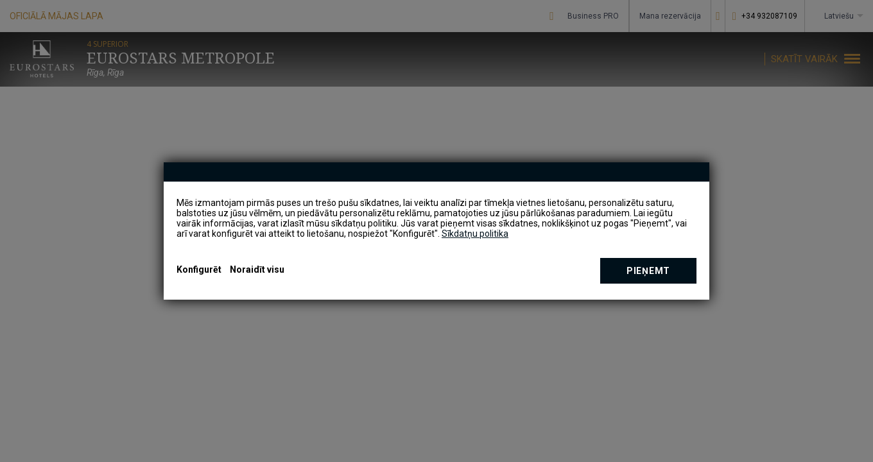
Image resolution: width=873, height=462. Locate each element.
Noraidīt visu (257, 269)
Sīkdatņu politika (475, 233)
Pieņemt (648, 271)
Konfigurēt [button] (199, 269)
